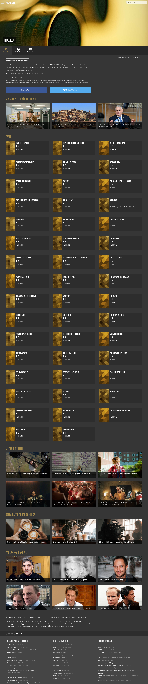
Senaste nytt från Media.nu (21, 99)
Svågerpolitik (101, 672)
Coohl (99, 652)
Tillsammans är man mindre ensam (61, 660)
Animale (9, 667)
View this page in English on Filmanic (17, 60)
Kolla (99, 660)
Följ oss (100, 647)
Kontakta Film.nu (102, 639)
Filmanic (100, 650)
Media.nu (100, 668)
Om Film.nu (101, 637)
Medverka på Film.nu (103, 644)
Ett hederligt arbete (57, 665)
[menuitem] (3, 626)
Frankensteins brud (72, 68)
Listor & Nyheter (15, 447)
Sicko (53, 644)
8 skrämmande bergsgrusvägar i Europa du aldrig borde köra (113, 663)
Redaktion (100, 642)
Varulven (25, 70)
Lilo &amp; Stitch (11, 677)
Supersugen (55, 657)
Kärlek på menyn (56, 670)
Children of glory (56, 637)
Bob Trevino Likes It (12, 639)
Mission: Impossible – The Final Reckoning (18, 675)
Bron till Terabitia (56, 663)
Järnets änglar (56, 639)
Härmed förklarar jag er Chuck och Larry (62, 647)
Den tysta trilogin (11, 660)
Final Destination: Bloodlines (14, 670)
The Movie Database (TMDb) (55, 614)
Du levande (55, 652)
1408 (53, 642)
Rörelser (9, 644)
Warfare (9, 650)
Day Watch (55, 655)
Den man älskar (56, 650)
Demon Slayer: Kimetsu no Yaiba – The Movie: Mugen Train (22, 663)
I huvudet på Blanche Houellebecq (16, 642)
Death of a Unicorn (12, 657)
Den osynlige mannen (53, 68)
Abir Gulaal (10, 655)
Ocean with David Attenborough (15, 652)
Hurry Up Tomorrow (12, 672)
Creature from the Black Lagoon (30, 68)
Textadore (100, 665)
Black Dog (9, 637)
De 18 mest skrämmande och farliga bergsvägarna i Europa (113, 657)
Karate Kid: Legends (12, 680)
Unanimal (9, 647)
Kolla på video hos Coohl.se (20, 511)
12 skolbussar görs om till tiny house (107, 655)
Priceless (54, 668)
